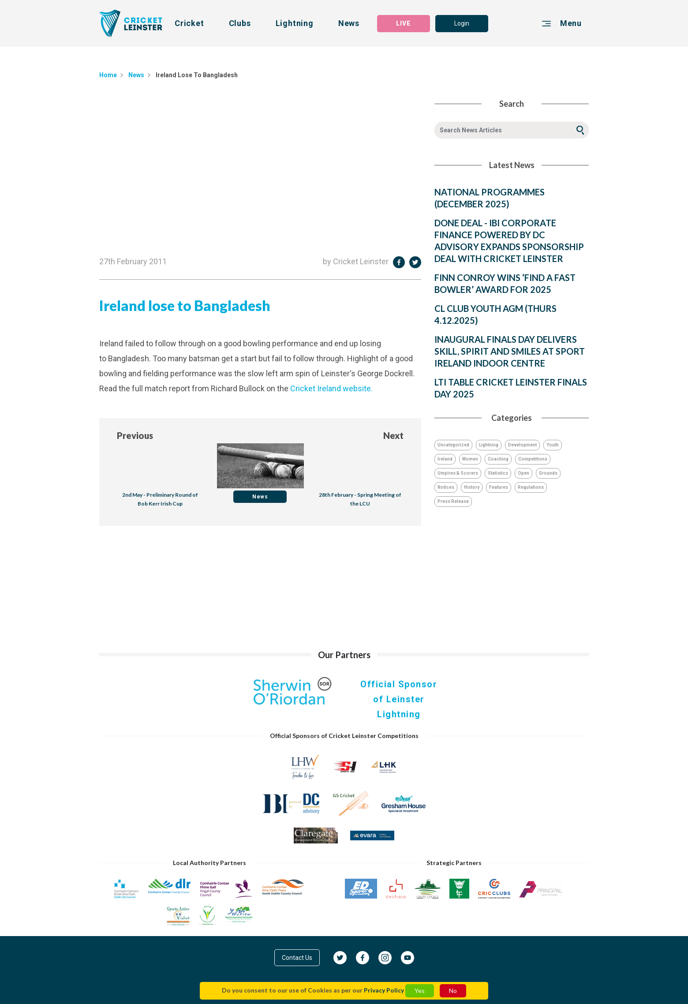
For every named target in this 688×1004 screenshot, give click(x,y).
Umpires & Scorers (457, 473)
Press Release (453, 501)
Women (470, 459)
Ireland (444, 459)
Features (498, 487)
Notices (445, 487)
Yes (420, 990)
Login (461, 23)
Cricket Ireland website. (331, 388)
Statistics (498, 473)
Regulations (531, 487)
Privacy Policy (384, 990)
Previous (135, 435)
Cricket (189, 23)
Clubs (240, 23)
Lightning (295, 23)
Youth (552, 444)
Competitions (532, 459)
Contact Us (297, 957)
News (348, 23)
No (453, 990)
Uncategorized (453, 444)
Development (522, 444)
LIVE (403, 23)
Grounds (548, 473)
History (471, 487)
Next (393, 435)
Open (523, 473)
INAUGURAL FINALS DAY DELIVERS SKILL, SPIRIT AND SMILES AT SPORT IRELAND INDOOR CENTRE (509, 351)
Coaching (498, 459)
